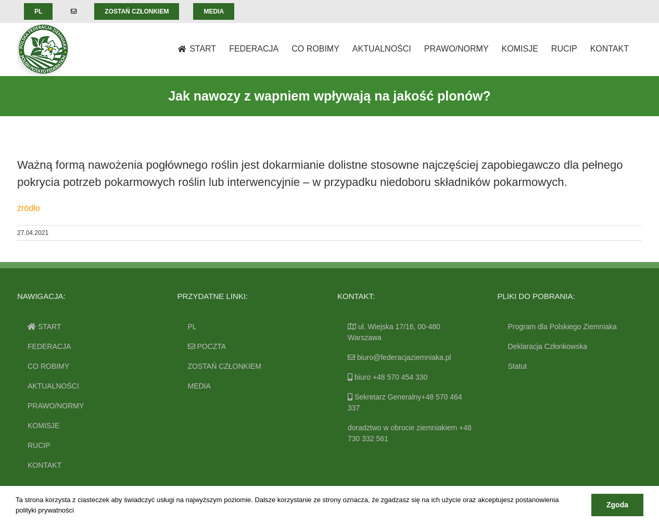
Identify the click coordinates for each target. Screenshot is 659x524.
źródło (28, 208)
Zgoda (617, 505)
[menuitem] (38, 11)
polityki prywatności (45, 510)
